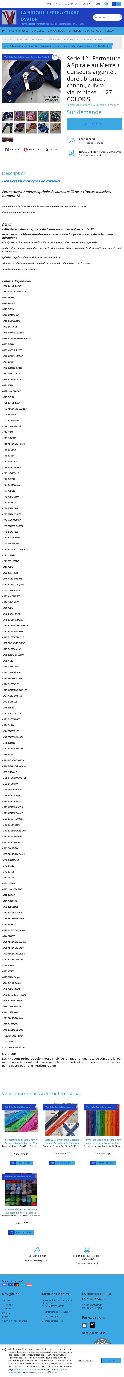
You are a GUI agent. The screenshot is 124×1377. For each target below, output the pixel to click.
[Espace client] (106, 3)
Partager (12, 150)
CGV (5, 1317)
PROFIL (6, 1312)
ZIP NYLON (22, 39)
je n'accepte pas (85, 1360)
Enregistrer (32, 150)
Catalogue (7, 1304)
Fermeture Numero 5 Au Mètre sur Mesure (93, 105)
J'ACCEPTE (111, 1360)
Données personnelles (52, 1321)
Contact (86, 3)
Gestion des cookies (51, 1316)
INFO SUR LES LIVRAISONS (14, 1321)
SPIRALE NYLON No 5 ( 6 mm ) (45, 39)
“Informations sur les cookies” (27, 1369)
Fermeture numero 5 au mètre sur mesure (83, 39)
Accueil (8, 39)
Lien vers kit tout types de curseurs (31, 181)
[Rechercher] (120, 17)
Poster (51, 150)
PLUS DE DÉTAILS (94, 124)
